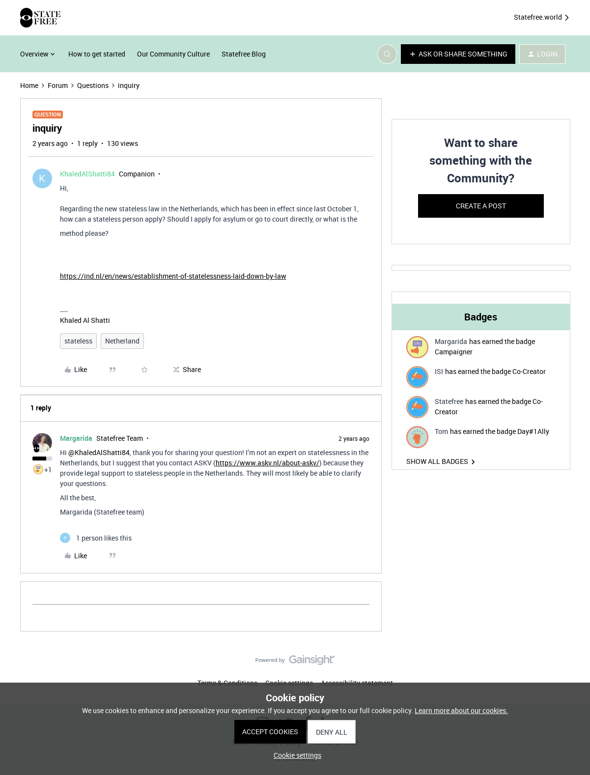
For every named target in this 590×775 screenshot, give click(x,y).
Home (29, 85)
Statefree (449, 401)
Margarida (76, 438)
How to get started (96, 53)
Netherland (122, 340)
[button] (458, 54)
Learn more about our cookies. (461, 710)
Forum (58, 85)
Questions (93, 85)
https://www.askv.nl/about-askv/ (267, 462)
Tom (441, 431)
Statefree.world (542, 17)
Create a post (481, 205)
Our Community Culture (173, 53)
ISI (439, 371)
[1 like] (96, 538)
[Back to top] (570, 668)
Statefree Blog (244, 53)
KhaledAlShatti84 (87, 173)
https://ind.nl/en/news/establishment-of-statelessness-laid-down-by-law (173, 276)
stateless (78, 340)
